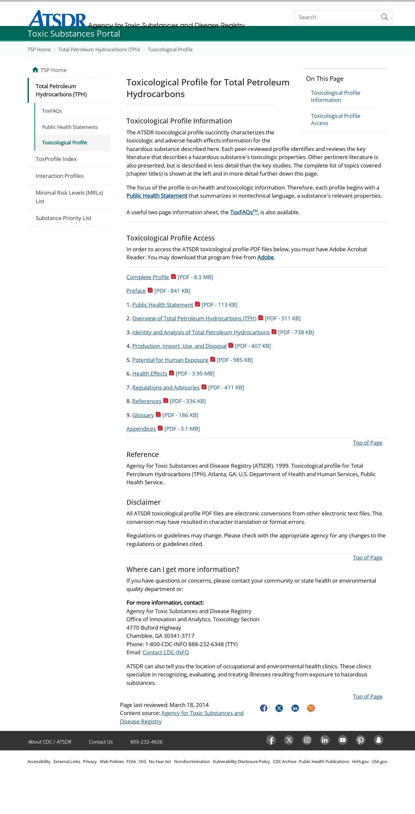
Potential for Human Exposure (192, 360)
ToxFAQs (244, 212)
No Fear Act (160, 761)
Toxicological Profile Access (336, 119)
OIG (142, 761)
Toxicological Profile (170, 49)
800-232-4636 (146, 741)
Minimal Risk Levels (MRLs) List (69, 197)
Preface (158, 290)
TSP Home (39, 49)
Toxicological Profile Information (336, 96)
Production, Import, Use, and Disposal (201, 346)
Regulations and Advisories (188, 387)
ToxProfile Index (56, 159)
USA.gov (379, 761)
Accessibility (39, 761)
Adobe (265, 257)
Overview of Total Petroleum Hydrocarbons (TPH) (216, 318)
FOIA (131, 761)
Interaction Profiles (60, 175)
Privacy (90, 761)
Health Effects (173, 373)
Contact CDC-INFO (166, 652)
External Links (66, 761)
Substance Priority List (63, 218)
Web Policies (112, 761)
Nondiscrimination (192, 761)
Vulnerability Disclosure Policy (241, 761)
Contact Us (101, 741)
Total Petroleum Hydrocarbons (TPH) (99, 49)
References (169, 401)
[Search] (336, 17)
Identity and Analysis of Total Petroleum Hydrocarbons (223, 332)
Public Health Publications (324, 761)
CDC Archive (284, 761)
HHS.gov (360, 761)
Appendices (163, 428)
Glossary (165, 415)
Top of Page (368, 442)
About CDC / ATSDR (49, 741)
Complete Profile (169, 277)
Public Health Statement (156, 195)
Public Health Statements (70, 127)
